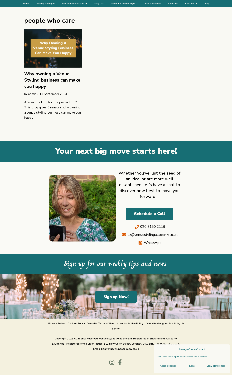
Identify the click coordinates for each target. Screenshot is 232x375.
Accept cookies (168, 365)
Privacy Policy (56, 323)
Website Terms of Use (100, 323)
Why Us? (99, 3)
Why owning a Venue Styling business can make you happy (52, 80)
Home (26, 3)
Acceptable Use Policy (130, 323)
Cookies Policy (76, 323)
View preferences (216, 365)
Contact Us (191, 3)
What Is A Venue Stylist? (124, 3)
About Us (173, 3)
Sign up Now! (116, 296)
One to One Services (74, 3)
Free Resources (153, 3)
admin (32, 94)
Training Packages (45, 3)
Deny (192, 365)
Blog (207, 3)
